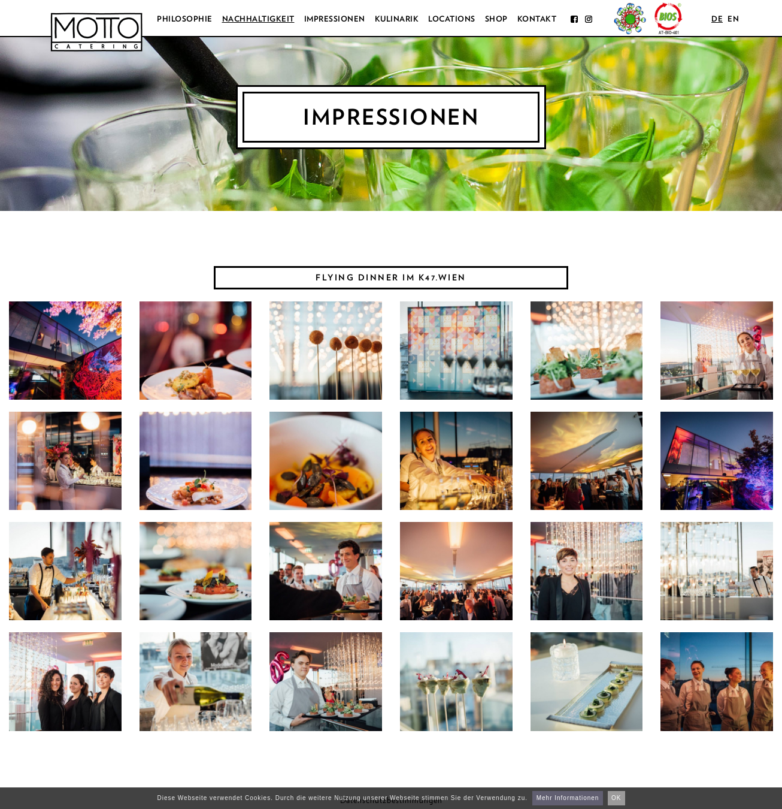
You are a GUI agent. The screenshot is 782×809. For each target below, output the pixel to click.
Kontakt (537, 18)
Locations (451, 18)
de (717, 18)
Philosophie (185, 18)
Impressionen (334, 18)
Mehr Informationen (568, 798)
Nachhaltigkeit (258, 18)
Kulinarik (397, 18)
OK (616, 798)
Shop (496, 18)
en (733, 18)
